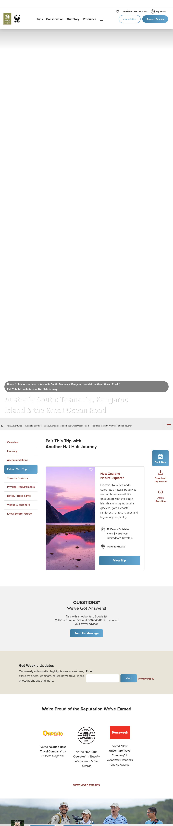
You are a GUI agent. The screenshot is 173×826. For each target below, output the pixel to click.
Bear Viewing (11, 733)
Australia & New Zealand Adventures (61, 763)
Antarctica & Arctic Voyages (60, 744)
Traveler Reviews (17, 252)
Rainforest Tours (12, 748)
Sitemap (142, 766)
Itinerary (12, 225)
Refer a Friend (102, 748)
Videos (142, 690)
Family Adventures (14, 719)
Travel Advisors (146, 759)
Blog (140, 709)
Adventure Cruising (14, 726)
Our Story (99, 704)
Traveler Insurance (148, 723)
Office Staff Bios (103, 726)
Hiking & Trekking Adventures (13, 769)
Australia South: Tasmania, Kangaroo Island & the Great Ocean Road (75, 163)
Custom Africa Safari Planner (15, 787)
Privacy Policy (146, 452)
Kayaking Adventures (15, 778)
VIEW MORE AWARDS (86, 559)
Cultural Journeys (13, 712)
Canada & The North (61, 727)
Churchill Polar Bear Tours (60, 692)
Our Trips (99, 690)
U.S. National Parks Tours (60, 711)
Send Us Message (87, 407)
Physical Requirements (21, 261)
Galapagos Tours (58, 735)
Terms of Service (104, 769)
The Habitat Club (147, 730)
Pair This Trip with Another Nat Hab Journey (30, 168)
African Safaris (57, 702)
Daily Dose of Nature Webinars (150, 700)
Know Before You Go (19, 288)
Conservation (102, 697)
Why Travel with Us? (106, 712)
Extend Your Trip (17, 243)
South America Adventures (58, 786)
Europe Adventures (60, 795)
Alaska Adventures (60, 720)
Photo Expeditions (13, 697)
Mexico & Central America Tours (59, 774)
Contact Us (100, 740)
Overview (13, 216)
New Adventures (12, 690)
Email (89, 445)
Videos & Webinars (18, 279)
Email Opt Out (102, 755)
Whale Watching (12, 740)
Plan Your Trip (146, 716)
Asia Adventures (25, 163)
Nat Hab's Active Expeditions (12, 757)
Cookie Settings (147, 773)
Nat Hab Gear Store (149, 737)
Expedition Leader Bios (107, 719)
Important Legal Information (154, 745)
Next (129, 452)
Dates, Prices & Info (19, 270)
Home (10, 163)
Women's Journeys (14, 704)
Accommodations (17, 234)
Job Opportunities (104, 733)
